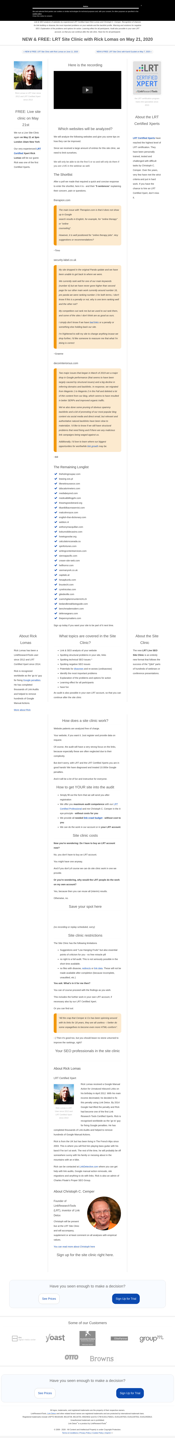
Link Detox (51, 1414)
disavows (78, 668)
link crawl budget (93, 818)
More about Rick (22, 710)
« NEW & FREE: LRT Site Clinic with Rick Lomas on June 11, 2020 (50, 52)
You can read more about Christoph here (74, 1246)
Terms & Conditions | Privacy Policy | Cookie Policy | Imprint (86, 1433)
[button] (141, 5)
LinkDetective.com (88, 1166)
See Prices (49, 1298)
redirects (86, 968)
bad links (94, 322)
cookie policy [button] (37, 14)
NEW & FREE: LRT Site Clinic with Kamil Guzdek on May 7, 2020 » (124, 52)
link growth (92, 446)
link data (98, 968)
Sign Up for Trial (126, 1298)
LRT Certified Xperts (144, 138)
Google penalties (31, 680)
